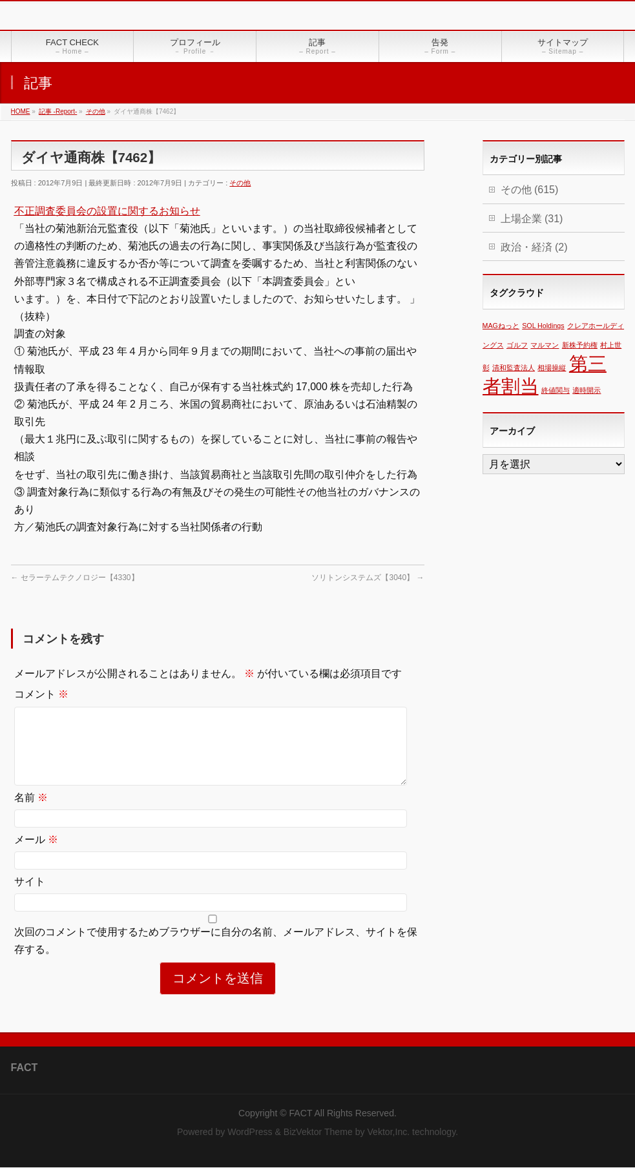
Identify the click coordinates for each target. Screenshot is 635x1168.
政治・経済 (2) (534, 247)
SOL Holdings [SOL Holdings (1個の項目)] (543, 325)
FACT (301, 1114)
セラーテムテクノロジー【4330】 (75, 577)
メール (36, 855)
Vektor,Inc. (388, 1132)
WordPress (249, 1132)
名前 (31, 813)
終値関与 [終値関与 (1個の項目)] (555, 390)
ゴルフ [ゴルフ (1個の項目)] (517, 345)
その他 (240, 183)
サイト (29, 897)
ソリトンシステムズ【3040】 (367, 577)
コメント (41, 694)
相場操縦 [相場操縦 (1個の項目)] (551, 367)
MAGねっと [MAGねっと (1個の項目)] (501, 325)
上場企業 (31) (532, 218)
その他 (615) (530, 189)
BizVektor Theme (318, 1132)
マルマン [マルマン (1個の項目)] (544, 345)
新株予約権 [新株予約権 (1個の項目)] (580, 345)
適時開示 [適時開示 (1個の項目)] (586, 390)
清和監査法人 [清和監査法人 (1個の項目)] (513, 367)
